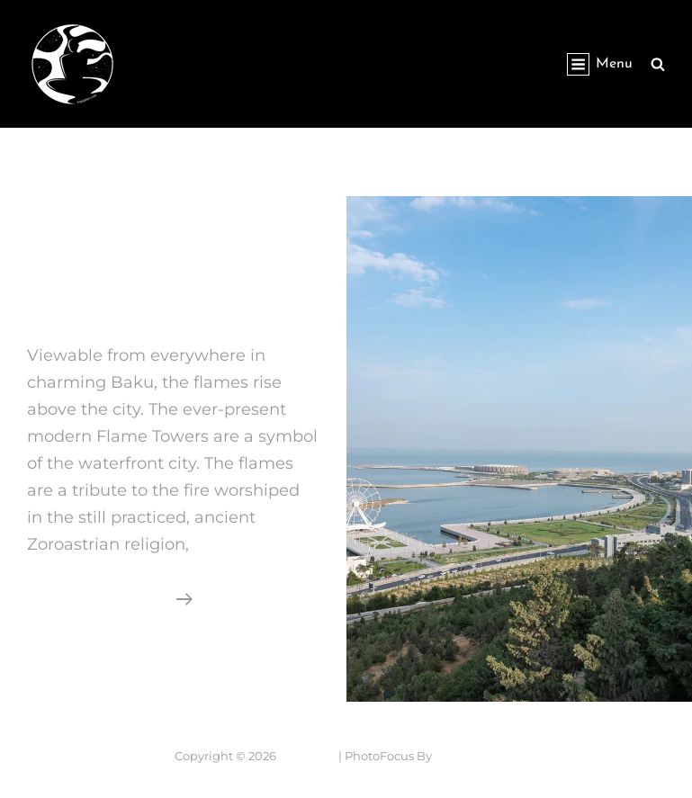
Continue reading (110, 596)
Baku (53, 300)
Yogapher (184, 54)
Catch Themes (476, 756)
